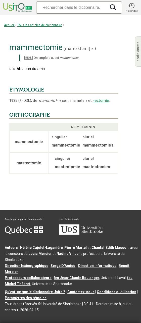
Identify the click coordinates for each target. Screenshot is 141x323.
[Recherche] (71, 7)
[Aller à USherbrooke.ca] (81, 234)
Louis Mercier (40, 254)
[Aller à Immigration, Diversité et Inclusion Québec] (24, 233)
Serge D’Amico (63, 266)
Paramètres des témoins (25, 298)
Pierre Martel (75, 248)
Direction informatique (97, 266)
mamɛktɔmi (77, 48)
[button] (131, 7)
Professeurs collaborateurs (28, 278)
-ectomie (101, 101)
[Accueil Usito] (17, 7)
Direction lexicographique (26, 266)
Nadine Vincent (69, 254)
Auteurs (11, 248)
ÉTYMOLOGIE (26, 90)
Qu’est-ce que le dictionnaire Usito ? (35, 292)
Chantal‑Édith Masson (109, 248)
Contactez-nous (81, 292)
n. (92, 49)
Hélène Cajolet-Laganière (41, 248)
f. (96, 49)
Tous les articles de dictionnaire (39, 25)
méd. (12, 69)
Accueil (9, 25)
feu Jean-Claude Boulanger (76, 278)
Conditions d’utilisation (116, 292)
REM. (28, 57)
